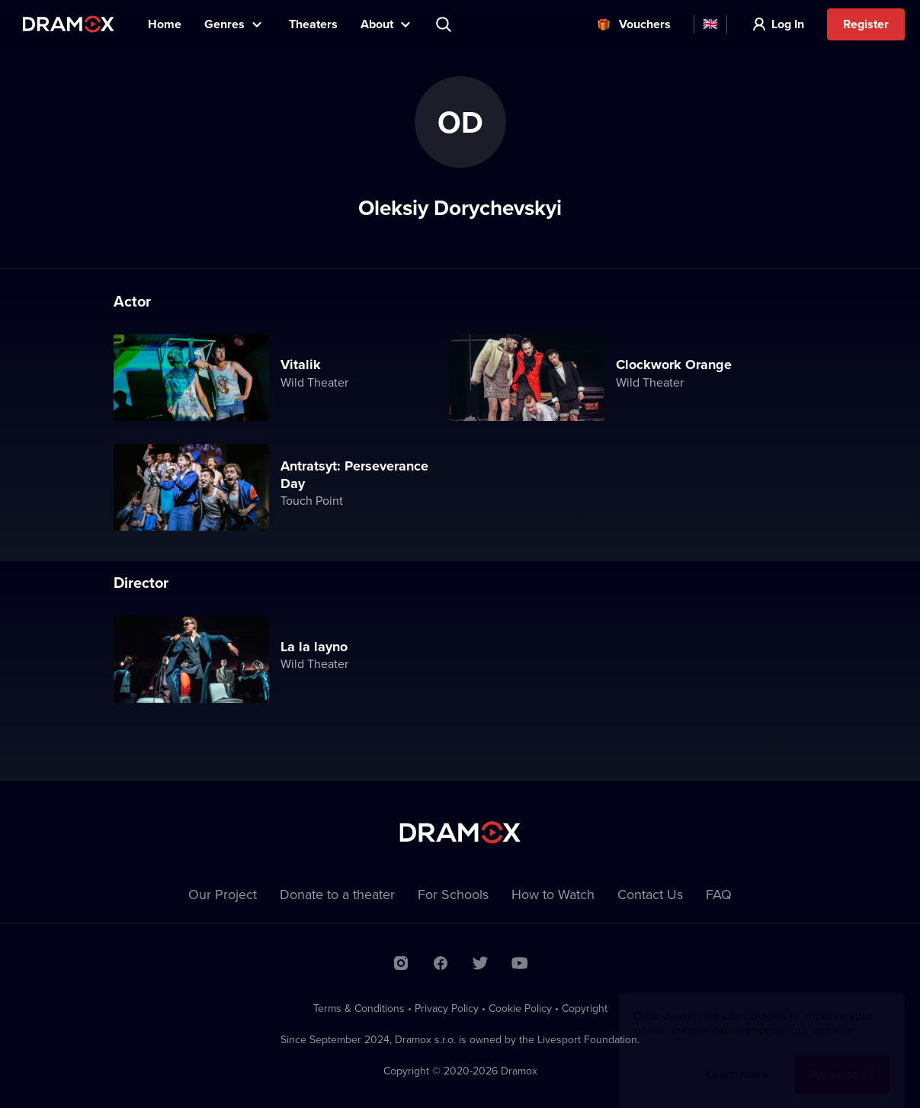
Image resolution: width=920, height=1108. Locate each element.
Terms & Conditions (359, 1008)
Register (866, 24)
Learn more (737, 1059)
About (377, 24)
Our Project (222, 894)
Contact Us (650, 894)
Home (164, 24)
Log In (787, 24)
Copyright (584, 1008)
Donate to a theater (337, 894)
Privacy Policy (447, 1008)
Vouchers (645, 24)
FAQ (719, 894)
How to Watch (553, 894)
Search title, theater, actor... (445, 24)
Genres (224, 24)
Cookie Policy (520, 1008)
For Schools (453, 894)
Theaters (313, 24)
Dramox (68, 24)
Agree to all (842, 1059)
